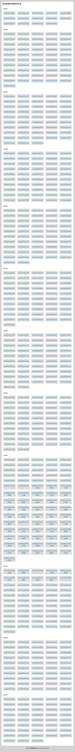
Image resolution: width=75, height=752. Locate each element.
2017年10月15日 (9, 590)
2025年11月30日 (65, 34)
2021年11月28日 (65, 273)
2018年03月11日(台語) (23, 530)
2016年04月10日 (9, 678)
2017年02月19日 (51, 621)
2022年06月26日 (23, 236)
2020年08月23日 (51, 351)
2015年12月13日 (23, 699)
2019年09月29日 (51, 408)
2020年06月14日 (51, 361)
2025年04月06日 (37, 70)
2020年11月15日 (23, 340)
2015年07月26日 (9, 720)
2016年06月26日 (9, 668)
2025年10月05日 (37, 44)
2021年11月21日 (9, 278)
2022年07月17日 (51, 231)
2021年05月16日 (23, 304)
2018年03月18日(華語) (9, 530)
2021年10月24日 (65, 278)
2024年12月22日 (23, 96)
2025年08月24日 (51, 49)
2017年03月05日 (23, 621)
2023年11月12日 (37, 159)
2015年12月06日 (37, 699)
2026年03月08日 (65, 13)
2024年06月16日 (9, 122)
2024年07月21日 (23, 117)
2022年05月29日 (9, 242)
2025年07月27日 (23, 55)
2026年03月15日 (51, 13)
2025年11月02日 (51, 39)
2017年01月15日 (51, 626)
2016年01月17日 (37, 689)
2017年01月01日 (9, 632)
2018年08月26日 (51, 475)
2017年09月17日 (65, 590)
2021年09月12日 (9, 288)
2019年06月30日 (23, 423)
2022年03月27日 (65, 247)
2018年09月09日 (23, 475)
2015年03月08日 (51, 736)
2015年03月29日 (9, 736)
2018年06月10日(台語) (23, 494)
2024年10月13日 (9, 107)
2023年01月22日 (23, 200)
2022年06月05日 (65, 236)
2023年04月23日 (51, 184)
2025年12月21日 (23, 34)
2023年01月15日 (37, 200)
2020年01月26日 (51, 382)
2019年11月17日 (23, 403)
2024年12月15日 (37, 96)
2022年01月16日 (65, 257)
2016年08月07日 (9, 663)
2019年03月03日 (51, 439)
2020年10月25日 (65, 340)
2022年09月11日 (9, 226)
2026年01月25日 (9, 24)
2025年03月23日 (65, 70)
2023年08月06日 (9, 174)
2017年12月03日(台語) (37, 579)
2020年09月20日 (65, 345)
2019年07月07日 (9, 423)
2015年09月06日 (65, 710)
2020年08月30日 (37, 351)
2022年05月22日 (23, 242)
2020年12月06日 (51, 335)
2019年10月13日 (23, 408)
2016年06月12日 (37, 668)
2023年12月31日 (9, 153)
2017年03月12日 (9, 621)
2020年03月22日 (9, 377)
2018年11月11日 (37, 465)
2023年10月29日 (51, 159)
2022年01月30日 (37, 257)
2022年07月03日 (9, 236)
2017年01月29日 (23, 626)
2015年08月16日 (37, 715)
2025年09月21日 (65, 44)
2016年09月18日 (65, 652)
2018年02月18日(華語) (51, 537)
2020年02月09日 (23, 382)
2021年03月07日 (23, 314)
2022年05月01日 (65, 242)
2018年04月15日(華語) (51, 516)
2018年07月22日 (51, 480)
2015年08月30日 (9, 715)
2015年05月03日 (9, 730)
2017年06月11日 (37, 606)
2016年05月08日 (37, 673)
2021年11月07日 (37, 278)
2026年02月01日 (65, 18)
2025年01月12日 (65, 81)
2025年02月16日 (65, 75)
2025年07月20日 (37, 55)
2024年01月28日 (65, 138)
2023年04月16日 (65, 184)
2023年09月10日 (9, 169)
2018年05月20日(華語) (51, 501)
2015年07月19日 (23, 720)
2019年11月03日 (51, 403)
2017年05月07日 (37, 611)
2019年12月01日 (65, 397)
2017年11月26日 (65, 578)
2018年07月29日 (37, 480)
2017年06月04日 (51, 606)
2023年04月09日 (9, 190)
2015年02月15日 (23, 741)
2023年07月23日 (37, 174)
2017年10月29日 (51, 585)
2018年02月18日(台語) (37, 537)
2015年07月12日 (37, 720)
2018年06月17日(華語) (9, 494)
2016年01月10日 (51, 689)
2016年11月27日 (65, 642)
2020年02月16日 (9, 382)
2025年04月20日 (9, 70)
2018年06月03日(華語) (65, 494)
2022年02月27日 (51, 252)
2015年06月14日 (65, 720)
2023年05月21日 (65, 179)
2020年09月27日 (51, 345)
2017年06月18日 (23, 606)
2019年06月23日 (37, 423)
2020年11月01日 (51, 340)
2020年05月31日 (9, 366)
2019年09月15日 (9, 413)
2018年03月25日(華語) (51, 523)
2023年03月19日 (51, 190)
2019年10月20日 (9, 408)
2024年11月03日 (37, 101)
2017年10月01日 (37, 590)
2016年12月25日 (9, 642)
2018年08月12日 (9, 480)
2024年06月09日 (23, 122)
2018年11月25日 (9, 465)
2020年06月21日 (37, 361)
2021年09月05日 (23, 288)
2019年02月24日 (65, 439)
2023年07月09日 (65, 174)
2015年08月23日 (23, 715)
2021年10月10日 (23, 283)
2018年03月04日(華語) (65, 530)
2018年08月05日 (23, 480)
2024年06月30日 (51, 117)
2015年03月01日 (65, 736)
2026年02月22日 (23, 18)
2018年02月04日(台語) (23, 545)
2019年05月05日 (65, 429)
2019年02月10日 (23, 444)
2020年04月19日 (23, 371)
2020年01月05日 (23, 387)
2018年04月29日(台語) (51, 508)
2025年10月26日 (65, 39)
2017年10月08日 (23, 590)
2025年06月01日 (65, 60)
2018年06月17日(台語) (65, 487)
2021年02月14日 (65, 314)
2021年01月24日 (37, 319)
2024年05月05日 (23, 127)
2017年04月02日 (37, 616)
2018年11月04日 (51, 465)
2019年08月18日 (65, 413)
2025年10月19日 (9, 44)
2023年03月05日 (9, 195)
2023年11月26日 (9, 159)
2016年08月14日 (65, 658)
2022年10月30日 (51, 216)
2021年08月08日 (65, 288)
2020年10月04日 (37, 345)
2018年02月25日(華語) (23, 537)
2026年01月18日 (23, 24)
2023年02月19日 (37, 195)
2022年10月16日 (9, 221)
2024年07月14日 (37, 117)
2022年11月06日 (37, 216)
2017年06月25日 (9, 606)
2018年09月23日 (65, 470)
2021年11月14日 (23, 278)
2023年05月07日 (23, 184)
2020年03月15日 (23, 377)
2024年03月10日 (51, 133)
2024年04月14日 (65, 127)
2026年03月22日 (37, 13)
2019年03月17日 (23, 439)
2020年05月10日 (51, 366)
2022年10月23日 (65, 216)
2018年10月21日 (9, 470)
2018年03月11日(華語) (37, 530)
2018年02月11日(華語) (9, 545)
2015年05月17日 (51, 725)
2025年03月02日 (37, 75)
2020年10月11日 (23, 345)
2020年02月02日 (37, 382)
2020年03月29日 (65, 371)
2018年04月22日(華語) (23, 516)
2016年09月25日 (51, 652)
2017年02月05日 (9, 626)
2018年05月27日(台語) (9, 501)
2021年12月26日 (9, 273)
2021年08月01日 (9, 294)
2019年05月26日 (23, 429)
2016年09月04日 (23, 658)
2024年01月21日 (9, 143)
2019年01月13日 (9, 449)
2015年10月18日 (65, 704)
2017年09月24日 (51, 590)
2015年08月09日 (51, 715)
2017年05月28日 (65, 606)
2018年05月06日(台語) (23, 508)
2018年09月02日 (37, 475)
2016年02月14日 (51, 684)
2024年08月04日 (65, 112)
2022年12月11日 (37, 210)
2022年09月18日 (65, 221)
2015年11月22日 (65, 699)
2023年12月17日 (37, 153)
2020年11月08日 (37, 340)
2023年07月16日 (51, 174)
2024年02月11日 (37, 138)
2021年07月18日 (37, 294)
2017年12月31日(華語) (23, 571)
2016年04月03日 (23, 678)
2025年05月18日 (23, 65)
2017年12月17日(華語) (65, 571)
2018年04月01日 (23, 522)
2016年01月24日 (23, 689)
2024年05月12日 (9, 127)
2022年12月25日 (9, 210)
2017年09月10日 (9, 595)
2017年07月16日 (37, 601)
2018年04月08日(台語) (65, 516)
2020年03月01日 (51, 377)
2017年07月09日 (51, 601)
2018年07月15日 (65, 480)
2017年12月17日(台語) (51, 571)
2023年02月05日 (65, 195)
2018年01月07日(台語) (65, 552)
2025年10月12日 (23, 44)
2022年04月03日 (51, 247)
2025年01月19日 (51, 81)
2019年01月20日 (65, 444)
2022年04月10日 (37, 247)
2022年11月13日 (23, 216)
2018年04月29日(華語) (65, 508)
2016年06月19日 (23, 668)
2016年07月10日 (65, 663)
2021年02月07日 (9, 319)
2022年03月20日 (9, 252)
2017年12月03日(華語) (51, 579)
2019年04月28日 (9, 434)
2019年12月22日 (23, 397)
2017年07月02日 (65, 601)
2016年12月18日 (23, 642)
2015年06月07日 (9, 725)
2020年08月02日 (23, 356)
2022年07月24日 (37, 231)
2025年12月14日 (37, 34)
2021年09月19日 (65, 283)
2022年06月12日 (51, 236)
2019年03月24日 (9, 439)
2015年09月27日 (23, 710)
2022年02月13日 (9, 257)
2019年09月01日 (37, 413)
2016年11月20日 (9, 647)
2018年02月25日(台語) (9, 537)
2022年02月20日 (65, 252)
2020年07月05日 (9, 361)
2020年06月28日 (23, 361)
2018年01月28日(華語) (65, 545)
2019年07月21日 (51, 418)
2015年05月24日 (37, 725)
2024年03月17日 (37, 133)
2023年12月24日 (23, 153)
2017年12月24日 (37, 570)
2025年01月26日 (37, 81)
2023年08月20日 (51, 169)
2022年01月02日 (23, 262)
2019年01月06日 (23, 449)
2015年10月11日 (9, 710)
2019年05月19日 (37, 429)
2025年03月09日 (23, 75)
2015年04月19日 (37, 730)
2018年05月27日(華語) (23, 501)
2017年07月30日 (9, 601)
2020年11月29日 (65, 335)
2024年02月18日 (23, 138)
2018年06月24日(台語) (37, 487)
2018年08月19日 (65, 475)
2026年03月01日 (9, 18)
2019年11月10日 (37, 403)
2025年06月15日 (37, 60)
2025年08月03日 (9, 55)
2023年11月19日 (23, 159)
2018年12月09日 (51, 460)
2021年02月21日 (51, 314)
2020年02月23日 (65, 377)
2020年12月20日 (23, 335)
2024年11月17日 (23, 101)
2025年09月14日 (9, 49)
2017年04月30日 (51, 611)
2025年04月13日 (23, 70)
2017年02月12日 (65, 621)
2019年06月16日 (51, 423)
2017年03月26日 (51, 616)
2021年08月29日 (37, 288)
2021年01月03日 (9, 325)
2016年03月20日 (51, 678)
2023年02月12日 (51, 195)
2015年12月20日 (9, 699)
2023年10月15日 (9, 164)
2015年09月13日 (51, 710)
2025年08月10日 (65, 49)
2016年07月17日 (51, 663)
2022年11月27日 (65, 210)
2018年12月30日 (9, 460)
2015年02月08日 (37, 741)
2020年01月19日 (65, 382)
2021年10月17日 (9, 283)
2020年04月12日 (37, 371)
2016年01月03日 (65, 689)
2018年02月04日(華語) (37, 545)
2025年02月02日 (23, 81)
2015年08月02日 (65, 715)
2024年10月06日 (23, 107)
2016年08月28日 (37, 658)
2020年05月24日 (23, 366)
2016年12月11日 (37, 642)
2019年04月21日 (23, 434)
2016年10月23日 (65, 647)
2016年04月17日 (65, 673)
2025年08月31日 (37, 49)
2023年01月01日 (65, 200)
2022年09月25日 (51, 221)
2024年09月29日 (37, 107)
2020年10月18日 (9, 345)
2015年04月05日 (65, 730)
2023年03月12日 (65, 190)
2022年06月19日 (37, 236)
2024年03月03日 (65, 133)
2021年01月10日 (65, 319)
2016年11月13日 (23, 647)
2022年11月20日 (9, 216)
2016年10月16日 (9, 652)
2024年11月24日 (9, 101)
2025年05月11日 (37, 65)
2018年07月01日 (23, 486)
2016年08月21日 (51, 658)
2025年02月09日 (9, 81)
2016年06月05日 (51, 668)
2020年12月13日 (37, 335)
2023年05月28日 (51, 179)
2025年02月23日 (51, 75)
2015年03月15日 (37, 736)
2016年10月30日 (51, 647)
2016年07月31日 (23, 663)
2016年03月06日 (9, 684)
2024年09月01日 (23, 112)
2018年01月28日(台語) (51, 545)
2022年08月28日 (37, 226)
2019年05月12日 (51, 429)
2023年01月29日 (9, 200)
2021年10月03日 (37, 283)
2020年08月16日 (65, 351)
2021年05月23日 (9, 304)
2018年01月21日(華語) (23, 552)
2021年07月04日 (65, 294)
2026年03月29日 (23, 13)
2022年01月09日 (9, 262)
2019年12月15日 (37, 397)
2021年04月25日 (65, 304)
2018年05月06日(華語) (37, 508)
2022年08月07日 (9, 231)
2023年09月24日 (51, 164)
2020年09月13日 (9, 351)
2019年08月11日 (9, 418)
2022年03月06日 (37, 252)
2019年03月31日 (65, 434)
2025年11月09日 (37, 39)
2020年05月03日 (65, 366)
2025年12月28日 (9, 34)
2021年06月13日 (37, 299)
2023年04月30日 (37, 184)
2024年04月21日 (51, 127)
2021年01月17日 (51, 319)
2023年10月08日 (23, 164)
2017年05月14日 (23, 611)
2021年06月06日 (51, 299)
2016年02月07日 (65, 684)
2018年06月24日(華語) (51, 487)
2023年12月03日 (65, 153)
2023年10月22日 (65, 159)
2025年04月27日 (65, 65)
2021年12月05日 (51, 273)
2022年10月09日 (23, 221)
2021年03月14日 (9, 314)
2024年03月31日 (9, 133)
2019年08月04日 (23, 418)
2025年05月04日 (51, 65)
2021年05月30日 (65, 299)
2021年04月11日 (23, 309)
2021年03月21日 (65, 309)
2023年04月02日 (23, 190)
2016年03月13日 (65, 678)
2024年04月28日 (37, 127)
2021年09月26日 (51, 283)
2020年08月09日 (9, 356)
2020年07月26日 (37, 356)
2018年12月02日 (65, 460)
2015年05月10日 (65, 725)
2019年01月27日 (51, 444)
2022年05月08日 (51, 242)
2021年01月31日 (23, 319)
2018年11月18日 (23, 465)
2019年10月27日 (65, 403)
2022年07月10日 (65, 231)
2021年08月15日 (51, 288)
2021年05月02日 (51, 304)
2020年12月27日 (9, 335)
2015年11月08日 (23, 704)
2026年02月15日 (37, 18)
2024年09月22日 (51, 107)
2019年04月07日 (51, 434)
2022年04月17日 (23, 247)
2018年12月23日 (23, 460)
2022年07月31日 (23, 231)
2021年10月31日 (51, 278)
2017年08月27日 (23, 595)
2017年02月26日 (37, 621)
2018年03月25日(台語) (37, 523)
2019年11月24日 (9, 403)
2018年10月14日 (23, 470)
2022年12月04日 (51, 210)
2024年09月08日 (9, 112)
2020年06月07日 (65, 361)
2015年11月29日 (51, 699)
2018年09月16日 (9, 475)
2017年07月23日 (23, 601)
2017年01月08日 (65, 626)
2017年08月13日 (51, 595)
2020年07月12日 (65, 356)
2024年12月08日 (51, 96)
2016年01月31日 (9, 689)
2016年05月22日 (9, 673)
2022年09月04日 (23, 226)
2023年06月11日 (23, 179)
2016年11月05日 (37, 647)
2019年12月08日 (51, 397)
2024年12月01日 (65, 96)
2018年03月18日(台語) (65, 523)
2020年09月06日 (23, 351)
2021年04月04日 (37, 309)
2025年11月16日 (23, 39)
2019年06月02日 (9, 429)
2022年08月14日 (65, 226)
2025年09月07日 (23, 49)
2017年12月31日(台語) (9, 571)
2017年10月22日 (65, 585)
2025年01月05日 (9, 86)
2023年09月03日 (23, 169)
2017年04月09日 (23, 616)
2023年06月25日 (9, 179)
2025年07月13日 (51, 55)
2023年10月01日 (37, 164)
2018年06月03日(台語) (51, 494)
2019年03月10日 (37, 439)
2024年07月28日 (9, 117)
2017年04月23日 (65, 611)
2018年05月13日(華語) (9, 508)
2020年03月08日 (37, 377)
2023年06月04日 (37, 179)
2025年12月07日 (51, 34)
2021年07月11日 (51, 294)
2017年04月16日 (9, 616)
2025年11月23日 (9, 39)
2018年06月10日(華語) (37, 494)
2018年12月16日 (37, 460)
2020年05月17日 (37, 366)
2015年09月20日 (37, 710)
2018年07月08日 (9, 486)
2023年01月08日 (51, 200)
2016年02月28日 (23, 684)
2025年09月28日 (51, 44)
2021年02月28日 (37, 314)
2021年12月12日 (37, 273)
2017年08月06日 (65, 595)
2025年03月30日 (51, 70)
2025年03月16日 (9, 75)
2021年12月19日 (23, 273)
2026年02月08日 (51, 18)
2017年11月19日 (9, 585)
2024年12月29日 (9, 96)
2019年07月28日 (37, 418)
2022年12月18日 (23, 210)
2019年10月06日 (37, 408)
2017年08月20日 (37, 595)
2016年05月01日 (51, 673)
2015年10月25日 (51, 704)
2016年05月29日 (65, 668)
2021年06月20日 (23, 299)
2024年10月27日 (51, 101)
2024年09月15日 (65, 107)
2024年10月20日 (65, 101)
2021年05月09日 (37, 304)
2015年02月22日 (9, 741)
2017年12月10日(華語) (23, 579)
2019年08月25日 (51, 413)
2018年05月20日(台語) (37, 501)
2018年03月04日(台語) (51, 530)
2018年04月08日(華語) (9, 523)
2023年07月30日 (23, 174)
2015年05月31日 (23, 725)
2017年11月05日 (37, 585)
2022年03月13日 (23, 252)
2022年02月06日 (23, 257)
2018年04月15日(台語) (37, 516)
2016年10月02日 (37, 652)
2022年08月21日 (51, 226)
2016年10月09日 (23, 652)
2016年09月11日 (9, 658)
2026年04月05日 (9, 13)
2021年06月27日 (9, 299)
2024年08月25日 (37, 112)
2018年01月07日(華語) (9, 559)
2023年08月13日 (65, 169)
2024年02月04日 (51, 138)
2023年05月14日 (9, 184)
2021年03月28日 (51, 309)
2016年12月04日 (51, 642)
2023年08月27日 (37, 169)
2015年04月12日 (51, 730)
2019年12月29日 (9, 397)
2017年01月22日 (37, 626)
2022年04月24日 (9, 247)
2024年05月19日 (65, 122)
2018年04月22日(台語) (9, 516)
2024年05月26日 (51, 122)
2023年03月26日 (37, 190)
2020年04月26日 (9, 371)
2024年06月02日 (37, 122)
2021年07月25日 (23, 294)
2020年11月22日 (9, 340)
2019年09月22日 (65, 408)
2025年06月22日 (23, 60)
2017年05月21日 (9, 611)
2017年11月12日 (23, 585)
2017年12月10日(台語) (9, 579)
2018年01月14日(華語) (51, 552)
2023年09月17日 (65, 164)
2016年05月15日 (23, 673)
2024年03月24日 (23, 133)
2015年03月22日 (23, 736)
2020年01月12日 (9, 387)
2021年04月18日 (9, 309)
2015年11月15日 (9, 704)
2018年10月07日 (37, 470)
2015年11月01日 (37, 704)
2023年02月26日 (23, 195)
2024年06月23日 (65, 117)
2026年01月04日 (51, 24)
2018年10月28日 (65, 465)
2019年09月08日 (23, 413)
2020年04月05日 (51, 371)
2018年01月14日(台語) (37, 552)
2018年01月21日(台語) (9, 552)
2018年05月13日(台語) (65, 501)
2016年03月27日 (37, 678)
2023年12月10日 (51, 153)
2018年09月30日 (51, 470)
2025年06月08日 (51, 60)
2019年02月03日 (37, 444)
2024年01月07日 (37, 143)
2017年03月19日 (65, 616)
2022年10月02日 (37, 221)
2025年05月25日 (9, 65)
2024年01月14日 (23, 143)
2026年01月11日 (37, 24)
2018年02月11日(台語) (65, 537)
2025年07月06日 (65, 55)
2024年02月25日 (9, 138)
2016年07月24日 (37, 663)
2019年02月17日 (9, 444)
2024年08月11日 (51, 112)
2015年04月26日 (23, 730)
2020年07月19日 (51, 356)
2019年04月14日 (37, 434)
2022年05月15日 (37, 242)
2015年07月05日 (51, 720)
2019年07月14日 (65, 418)
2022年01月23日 (51, 257)
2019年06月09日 (65, 423)
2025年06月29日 (9, 60)
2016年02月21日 (37, 684)
